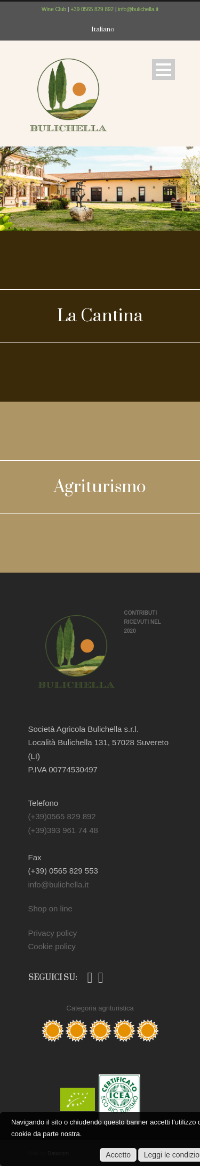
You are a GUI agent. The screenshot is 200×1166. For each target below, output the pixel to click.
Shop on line (50, 908)
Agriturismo (100, 487)
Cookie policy (52, 946)
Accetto (118, 1155)
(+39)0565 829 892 (62, 816)
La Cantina (100, 316)
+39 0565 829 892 (92, 9)
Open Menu (163, 69)
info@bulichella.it (138, 9)
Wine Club (54, 9)
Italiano (103, 29)
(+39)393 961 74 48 (63, 830)
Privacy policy (52, 932)
